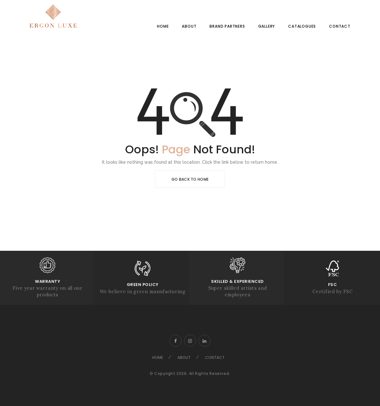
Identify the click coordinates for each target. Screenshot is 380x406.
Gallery (266, 26)
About (189, 26)
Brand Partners (227, 26)
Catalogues (302, 26)
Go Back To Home (190, 179)
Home (163, 26)
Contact (339, 26)
